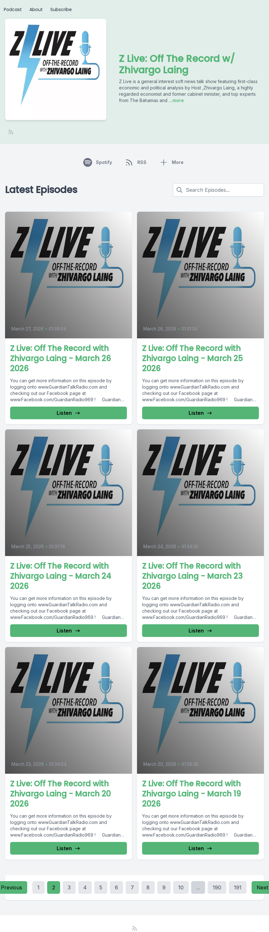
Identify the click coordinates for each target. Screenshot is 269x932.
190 (217, 887)
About (36, 9)
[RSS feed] (10, 132)
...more (175, 100)
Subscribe (61, 9)
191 (237, 887)
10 (181, 887)
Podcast (13, 9)
